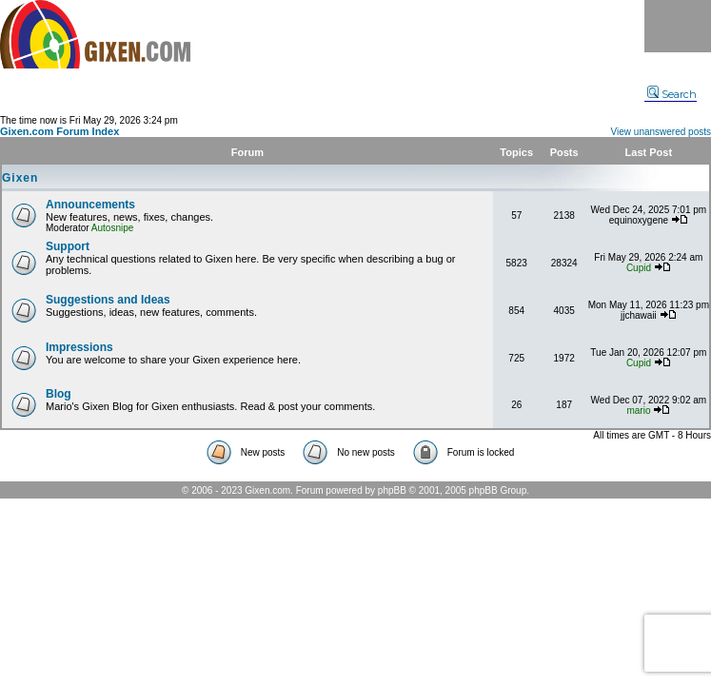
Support (67, 246)
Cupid (638, 268)
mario (638, 410)
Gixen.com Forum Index (59, 131)
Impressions (79, 347)
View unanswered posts (661, 132)
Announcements (90, 204)
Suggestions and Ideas (108, 299)
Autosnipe (112, 228)
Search (672, 94)
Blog (58, 394)
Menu (677, 26)
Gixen (20, 178)
